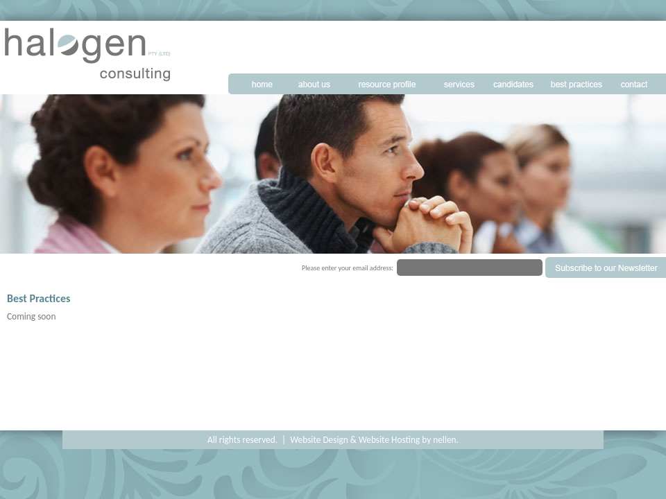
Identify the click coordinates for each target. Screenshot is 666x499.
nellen (444, 440)
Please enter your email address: (347, 267)
